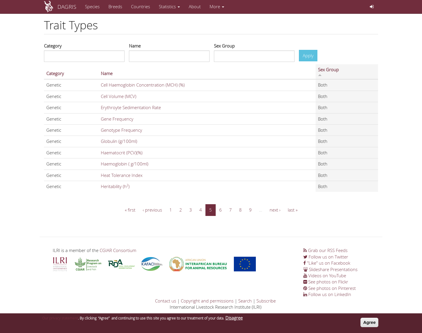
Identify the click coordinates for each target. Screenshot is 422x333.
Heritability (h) (115, 186)
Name (135, 46)
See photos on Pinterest (329, 288)
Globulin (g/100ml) (119, 141)
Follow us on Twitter (325, 257)
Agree (369, 324)
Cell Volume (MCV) (118, 96)
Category (53, 46)
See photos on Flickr (325, 282)
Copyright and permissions (207, 301)
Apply (308, 55)
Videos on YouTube (324, 275)
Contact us (165, 301)
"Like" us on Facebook (326, 263)
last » (292, 210)
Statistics (169, 6)
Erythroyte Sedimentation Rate (131, 107)
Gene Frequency (117, 119)
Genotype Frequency (121, 130)
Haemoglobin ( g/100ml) (124, 164)
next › (275, 210)
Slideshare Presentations (330, 269)
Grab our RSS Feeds (325, 250)
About (195, 6)
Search (245, 301)
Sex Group (224, 46)
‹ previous (152, 210)
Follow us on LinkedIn (327, 294)
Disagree (234, 319)
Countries (140, 6)
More (217, 6)
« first (130, 210)
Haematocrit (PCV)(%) (121, 152)
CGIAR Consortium (118, 250)
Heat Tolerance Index (121, 175)
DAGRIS (66, 6)
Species (92, 6)
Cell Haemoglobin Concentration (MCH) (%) (143, 85)
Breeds (115, 6)
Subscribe (266, 301)
